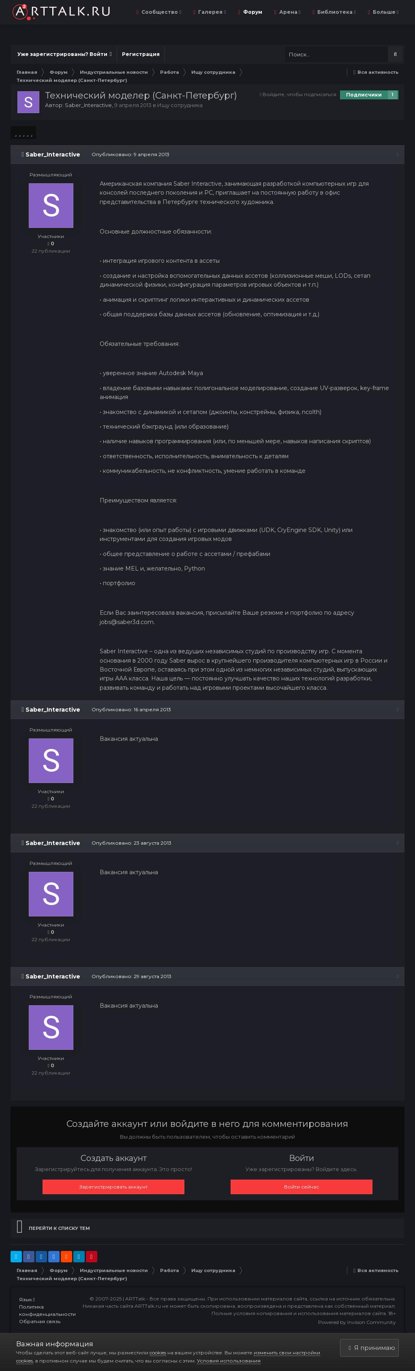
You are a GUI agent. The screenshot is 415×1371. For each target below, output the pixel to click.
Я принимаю (372, 1348)
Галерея (211, 12)
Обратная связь (39, 1321)
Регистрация (141, 54)
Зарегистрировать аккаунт (113, 1187)
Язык (27, 1299)
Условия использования (229, 1361)
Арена (289, 12)
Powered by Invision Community (357, 1322)
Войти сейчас (301, 1187)
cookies (158, 1353)
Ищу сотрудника (180, 105)
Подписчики (364, 95)
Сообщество (160, 12)
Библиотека (335, 12)
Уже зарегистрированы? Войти (64, 54)
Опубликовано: (130, 154)
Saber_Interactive (88, 105)
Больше (385, 12)
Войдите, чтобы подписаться (299, 94)
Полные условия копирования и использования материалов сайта (299, 1313)
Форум (252, 12)
